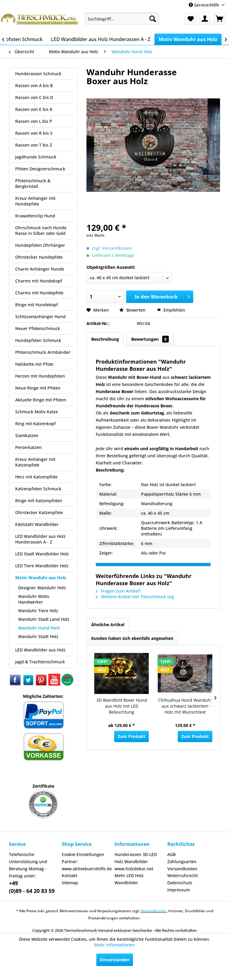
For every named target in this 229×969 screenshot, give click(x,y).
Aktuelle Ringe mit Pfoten (40, 400)
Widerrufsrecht (182, 875)
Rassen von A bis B (34, 85)
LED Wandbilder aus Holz (40, 650)
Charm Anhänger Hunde (39, 269)
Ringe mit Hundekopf (36, 304)
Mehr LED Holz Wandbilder (129, 879)
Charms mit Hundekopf (38, 281)
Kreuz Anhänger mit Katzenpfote (35, 462)
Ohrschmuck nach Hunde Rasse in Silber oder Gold (40, 230)
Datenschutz (179, 882)
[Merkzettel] (190, 19)
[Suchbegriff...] (122, 19)
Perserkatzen (28, 447)
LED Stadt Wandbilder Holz (42, 554)
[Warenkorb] (219, 19)
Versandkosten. (153, 910)
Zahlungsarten (181, 861)
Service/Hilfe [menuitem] (204, 5)
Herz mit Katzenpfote (36, 477)
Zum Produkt (131, 736)
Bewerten (133, 310)
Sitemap (70, 882)
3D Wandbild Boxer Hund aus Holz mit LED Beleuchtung (121, 706)
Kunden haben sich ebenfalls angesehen (132, 638)
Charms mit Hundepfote (39, 293)
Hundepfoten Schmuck (38, 340)
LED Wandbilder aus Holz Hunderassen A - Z (40, 539)
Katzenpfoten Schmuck (38, 488)
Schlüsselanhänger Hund (40, 316)
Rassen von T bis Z (33, 145)
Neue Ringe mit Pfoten (38, 388)
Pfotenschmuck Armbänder (42, 352)
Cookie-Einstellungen (83, 854)
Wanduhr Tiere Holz (38, 610)
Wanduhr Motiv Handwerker (33, 599)
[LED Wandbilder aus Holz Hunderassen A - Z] (100, 39)
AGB (171, 854)
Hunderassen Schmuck (38, 73)
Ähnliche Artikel (107, 624)
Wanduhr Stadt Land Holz (43, 619)
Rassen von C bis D (34, 97)
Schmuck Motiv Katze (36, 411)
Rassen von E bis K (33, 109)
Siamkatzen (26, 435)
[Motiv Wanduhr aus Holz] (188, 39)
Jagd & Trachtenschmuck (40, 662)
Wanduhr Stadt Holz (38, 636)
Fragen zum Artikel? (118, 591)
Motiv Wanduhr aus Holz (40, 577)
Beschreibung (105, 339)
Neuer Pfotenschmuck (37, 328)
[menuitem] (122, 19)
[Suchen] (152, 19)
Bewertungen (150, 339)
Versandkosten (182, 868)
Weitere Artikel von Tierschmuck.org (135, 596)
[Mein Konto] (205, 19)
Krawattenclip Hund (35, 216)
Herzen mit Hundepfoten (40, 376)
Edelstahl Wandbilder (36, 524)
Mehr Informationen (114, 945)
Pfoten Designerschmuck (40, 169)
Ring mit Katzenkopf (35, 423)
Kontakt (69, 875)
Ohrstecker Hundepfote (39, 257)
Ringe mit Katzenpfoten (38, 500)
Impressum (178, 890)
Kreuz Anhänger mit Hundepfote (35, 201)
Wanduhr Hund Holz (39, 628)
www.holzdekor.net (133, 868)
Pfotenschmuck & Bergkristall (32, 183)
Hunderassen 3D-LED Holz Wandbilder (135, 858)
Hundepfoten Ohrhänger (40, 245)
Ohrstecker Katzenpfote (39, 512)
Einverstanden (114, 959)
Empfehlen (171, 310)
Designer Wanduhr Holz (42, 587)
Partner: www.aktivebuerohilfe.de (87, 865)
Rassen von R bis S (33, 133)
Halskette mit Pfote (34, 364)
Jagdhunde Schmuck (35, 157)
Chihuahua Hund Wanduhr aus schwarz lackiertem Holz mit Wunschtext (185, 706)
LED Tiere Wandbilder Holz (42, 565)
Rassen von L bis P (33, 121)
